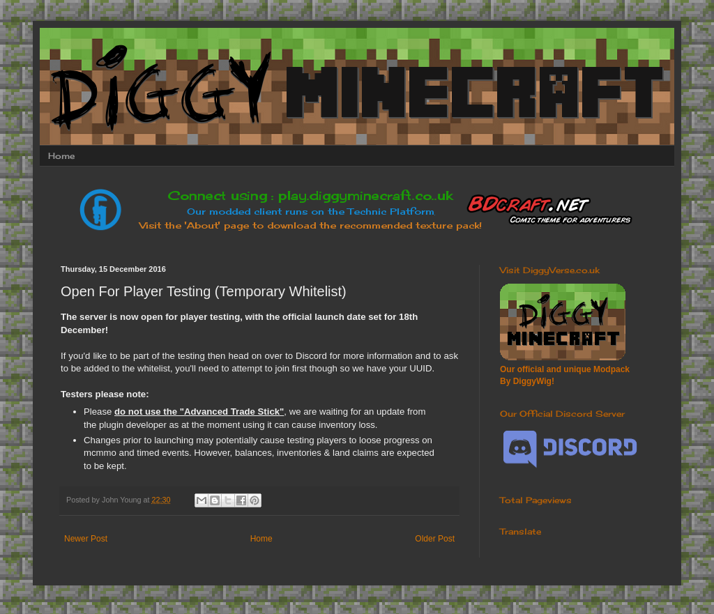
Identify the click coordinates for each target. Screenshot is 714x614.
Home (61, 156)
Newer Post (85, 539)
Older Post (435, 539)
